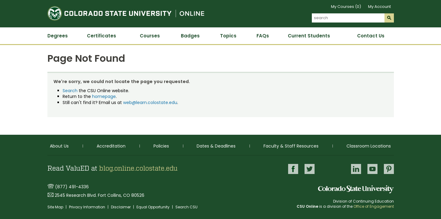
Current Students (309, 36)
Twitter (308, 169)
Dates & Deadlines (216, 146)
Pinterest (389, 169)
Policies (161, 146)
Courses (150, 36)
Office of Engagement (373, 206)
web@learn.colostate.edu (150, 102)
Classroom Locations (368, 146)
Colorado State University (356, 189)
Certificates (101, 36)
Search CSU (186, 207)
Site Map (55, 207)
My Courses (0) (346, 6)
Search (70, 91)
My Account (379, 6)
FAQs (263, 36)
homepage (104, 96)
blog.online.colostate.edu (138, 168)
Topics (228, 36)
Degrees (57, 36)
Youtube (372, 169)
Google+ (332, 169)
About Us (59, 146)
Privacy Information (87, 207)
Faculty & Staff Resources (291, 146)
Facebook (292, 169)
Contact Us (370, 36)
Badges (190, 36)
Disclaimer (121, 207)
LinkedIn (356, 169)
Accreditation (111, 146)
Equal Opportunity (153, 207)
